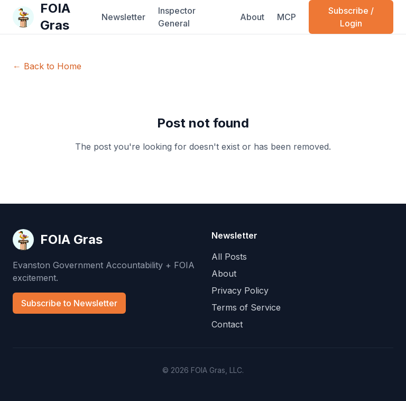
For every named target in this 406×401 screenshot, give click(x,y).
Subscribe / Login (351, 17)
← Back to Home (47, 66)
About (252, 17)
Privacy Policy (240, 290)
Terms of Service (246, 307)
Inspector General (177, 17)
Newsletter (123, 17)
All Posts (229, 256)
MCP (286, 17)
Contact (227, 324)
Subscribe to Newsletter (69, 303)
